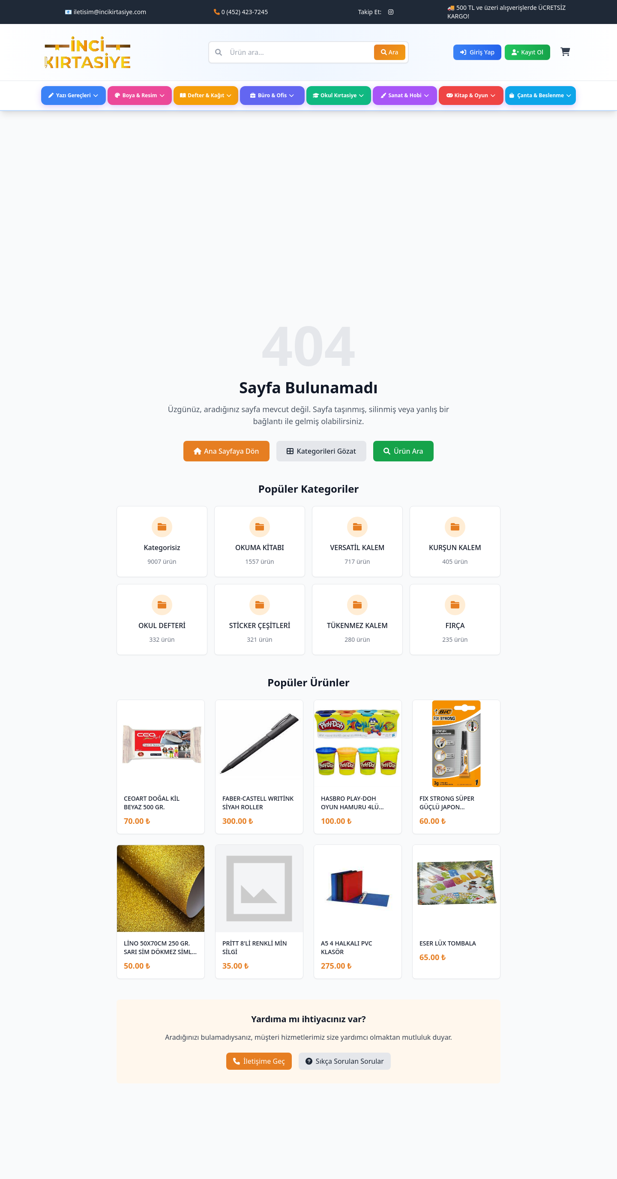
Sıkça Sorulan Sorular (345, 1061)
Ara (389, 52)
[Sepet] (564, 52)
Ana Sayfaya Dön (226, 451)
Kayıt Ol (527, 52)
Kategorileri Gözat (321, 451)
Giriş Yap (477, 52)
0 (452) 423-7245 (245, 12)
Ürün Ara (403, 451)
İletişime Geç (259, 1061)
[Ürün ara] (308, 52)
